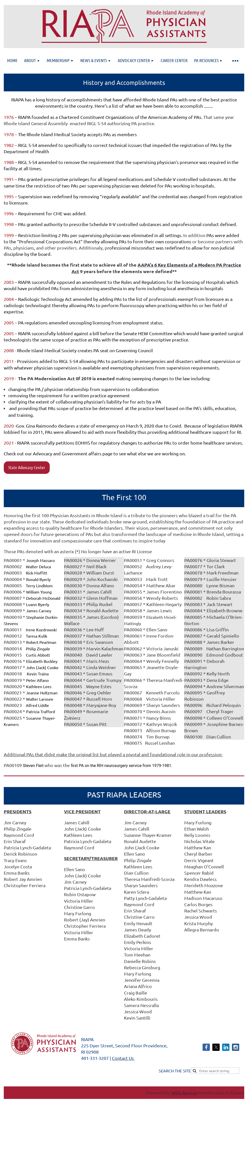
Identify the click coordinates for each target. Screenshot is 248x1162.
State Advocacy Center (26, 467)
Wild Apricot (184, 1092)
